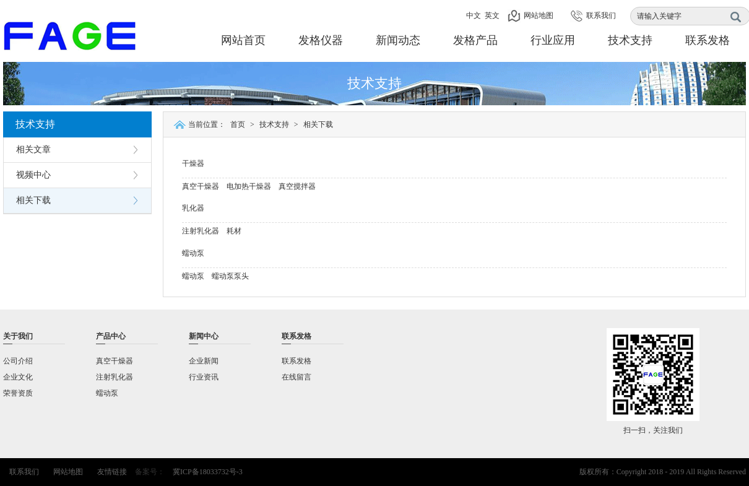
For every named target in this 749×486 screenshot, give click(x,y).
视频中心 (33, 175)
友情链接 (112, 471)
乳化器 (193, 208)
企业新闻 (204, 361)
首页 (237, 124)
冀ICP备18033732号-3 (208, 471)
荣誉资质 (18, 393)
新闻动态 (398, 40)
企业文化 (18, 377)
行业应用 (552, 40)
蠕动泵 (193, 253)
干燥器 (193, 163)
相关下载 (33, 200)
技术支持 (630, 40)
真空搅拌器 (297, 186)
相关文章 (33, 149)
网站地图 (538, 15)
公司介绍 (18, 361)
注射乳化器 (200, 231)
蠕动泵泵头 (230, 276)
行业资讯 (204, 377)
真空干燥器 (200, 186)
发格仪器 (320, 40)
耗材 (234, 231)
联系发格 (707, 40)
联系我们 (601, 15)
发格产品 (475, 40)
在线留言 (296, 377)
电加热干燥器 (249, 186)
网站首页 (243, 40)
